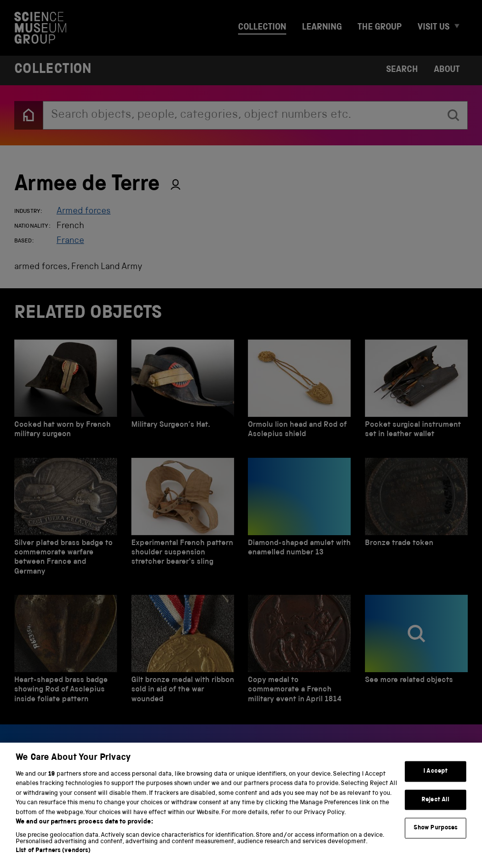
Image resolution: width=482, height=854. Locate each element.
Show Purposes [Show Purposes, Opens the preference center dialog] (436, 836)
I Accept (435, 779)
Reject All (436, 807)
